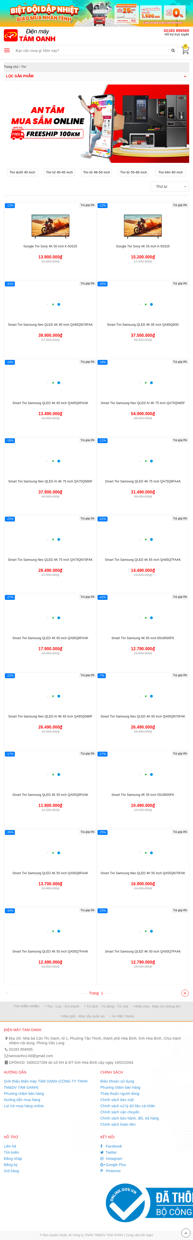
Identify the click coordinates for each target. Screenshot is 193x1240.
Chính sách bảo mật (117, 1100)
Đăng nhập (13, 1159)
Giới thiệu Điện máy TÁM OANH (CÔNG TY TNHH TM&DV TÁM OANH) (46, 1084)
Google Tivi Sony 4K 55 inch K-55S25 (143, 246)
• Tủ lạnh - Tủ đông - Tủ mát (106, 1006)
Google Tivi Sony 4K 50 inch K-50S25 (50, 246)
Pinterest (110, 1171)
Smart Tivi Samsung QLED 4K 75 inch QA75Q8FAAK (143, 481)
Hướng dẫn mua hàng (22, 1100)
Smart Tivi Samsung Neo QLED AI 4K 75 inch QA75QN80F (50, 481)
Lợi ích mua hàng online (24, 1106)
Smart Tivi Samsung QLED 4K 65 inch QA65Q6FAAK (50, 403)
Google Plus (113, 1165)
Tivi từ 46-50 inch (96, 172)
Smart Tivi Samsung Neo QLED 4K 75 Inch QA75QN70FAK (50, 560)
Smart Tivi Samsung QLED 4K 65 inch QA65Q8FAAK (50, 638)
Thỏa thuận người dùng (119, 1094)
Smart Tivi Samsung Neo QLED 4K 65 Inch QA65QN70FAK (143, 716)
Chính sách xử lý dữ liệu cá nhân (127, 1106)
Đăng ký (10, 1165)
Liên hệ (10, 1146)
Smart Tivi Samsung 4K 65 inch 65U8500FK (142, 638)
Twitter (108, 1152)
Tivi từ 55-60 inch (133, 172)
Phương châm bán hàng (24, 1094)
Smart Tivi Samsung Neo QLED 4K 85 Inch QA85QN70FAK (50, 325)
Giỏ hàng (11, 1171)
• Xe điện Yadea (122, 1016)
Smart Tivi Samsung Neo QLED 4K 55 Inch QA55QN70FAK (143, 873)
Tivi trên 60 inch (170, 172)
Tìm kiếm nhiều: (27, 1006)
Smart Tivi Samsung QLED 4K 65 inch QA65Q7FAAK (143, 560)
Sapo (149, 1235)
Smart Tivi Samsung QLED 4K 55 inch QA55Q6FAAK (50, 795)
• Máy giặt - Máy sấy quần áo (82, 1016)
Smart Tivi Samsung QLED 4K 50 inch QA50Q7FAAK (143, 951)
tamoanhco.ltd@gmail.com (31, 1056)
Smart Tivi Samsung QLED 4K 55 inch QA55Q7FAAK (50, 951)
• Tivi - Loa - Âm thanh (62, 1006)
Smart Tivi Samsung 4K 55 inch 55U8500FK (142, 795)
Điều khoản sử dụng (117, 1081)
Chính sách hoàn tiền (118, 1124)
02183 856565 (176, 30)
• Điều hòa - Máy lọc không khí (157, 1006)
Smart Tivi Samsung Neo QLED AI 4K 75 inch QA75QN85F (143, 403)
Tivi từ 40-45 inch (59, 172)
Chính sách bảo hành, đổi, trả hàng (129, 1118)
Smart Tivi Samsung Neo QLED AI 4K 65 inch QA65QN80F (50, 716)
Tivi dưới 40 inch (22, 172)
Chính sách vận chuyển (119, 1112)
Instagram (111, 1159)
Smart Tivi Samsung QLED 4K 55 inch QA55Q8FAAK (50, 873)
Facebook (111, 1146)
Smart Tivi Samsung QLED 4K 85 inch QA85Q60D (143, 325)
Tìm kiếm (11, 1152)
